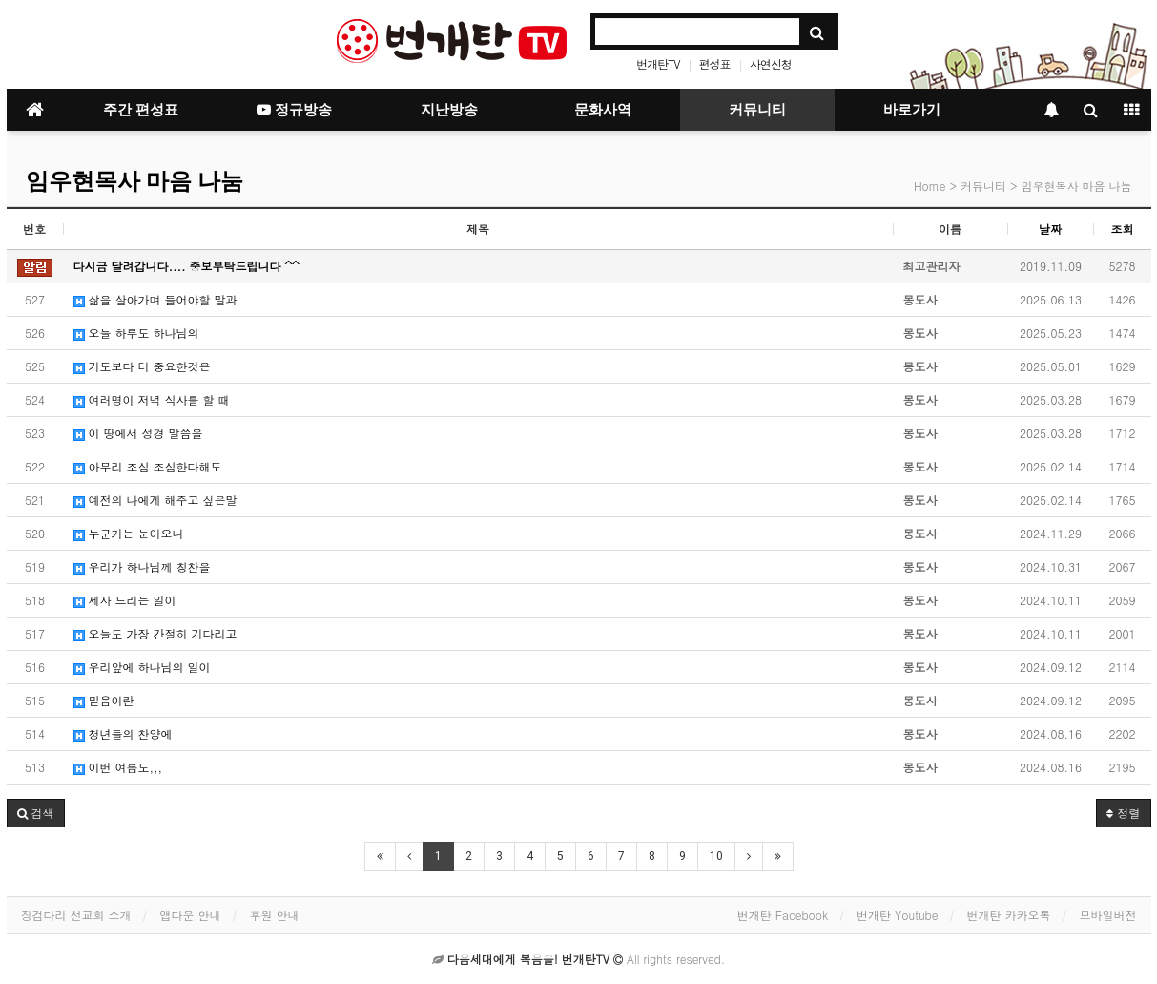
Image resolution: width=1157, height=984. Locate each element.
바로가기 (911, 109)
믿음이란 (103, 700)
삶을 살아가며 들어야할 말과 (155, 299)
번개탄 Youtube (897, 915)
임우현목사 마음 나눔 (134, 181)
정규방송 (294, 109)
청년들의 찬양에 (123, 733)
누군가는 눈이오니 (128, 533)
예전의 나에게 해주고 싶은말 (155, 500)
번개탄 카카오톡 (1008, 915)
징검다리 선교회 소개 (76, 915)
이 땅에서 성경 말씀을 (138, 433)
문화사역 (602, 109)
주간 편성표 (140, 109)
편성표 (715, 63)
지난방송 (449, 109)
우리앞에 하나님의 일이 (142, 667)
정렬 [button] (1123, 813)
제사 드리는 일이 (124, 600)
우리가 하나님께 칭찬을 (142, 566)
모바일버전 (1108, 915)
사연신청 (771, 63)
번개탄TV (657, 63)
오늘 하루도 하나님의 (136, 333)
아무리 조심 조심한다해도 (147, 466)
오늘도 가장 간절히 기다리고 (155, 633)
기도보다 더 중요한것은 (142, 366)
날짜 (1050, 228)
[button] (36, 813)
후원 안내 (275, 915)
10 (716, 856)
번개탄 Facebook (782, 915)
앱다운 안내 (190, 915)
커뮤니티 (757, 109)
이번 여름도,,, (118, 767)
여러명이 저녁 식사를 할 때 (151, 399)
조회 (1122, 228)
